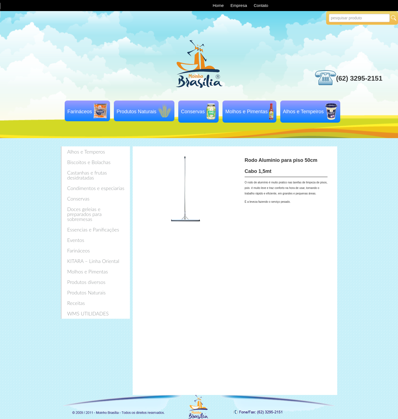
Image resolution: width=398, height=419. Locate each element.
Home (219, 5)
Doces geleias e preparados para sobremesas (84, 214)
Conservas (193, 111)
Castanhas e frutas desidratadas (87, 175)
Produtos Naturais (136, 111)
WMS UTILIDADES (88, 313)
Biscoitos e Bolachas (89, 162)
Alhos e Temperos (86, 152)
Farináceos (79, 111)
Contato (261, 5)
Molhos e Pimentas (246, 111)
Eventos (75, 240)
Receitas (76, 303)
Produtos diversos (86, 282)
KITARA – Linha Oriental (93, 261)
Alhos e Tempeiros (303, 111)
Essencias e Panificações (93, 229)
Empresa (239, 5)
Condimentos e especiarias (95, 188)
